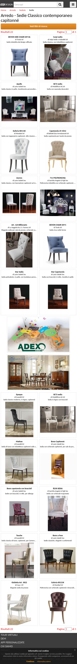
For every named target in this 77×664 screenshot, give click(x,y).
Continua (30, 661)
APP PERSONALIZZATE (12, 642)
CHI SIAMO (7, 646)
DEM (3, 638)
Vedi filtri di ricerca (38, 26)
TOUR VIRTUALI (9, 634)
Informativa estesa (44, 661)
